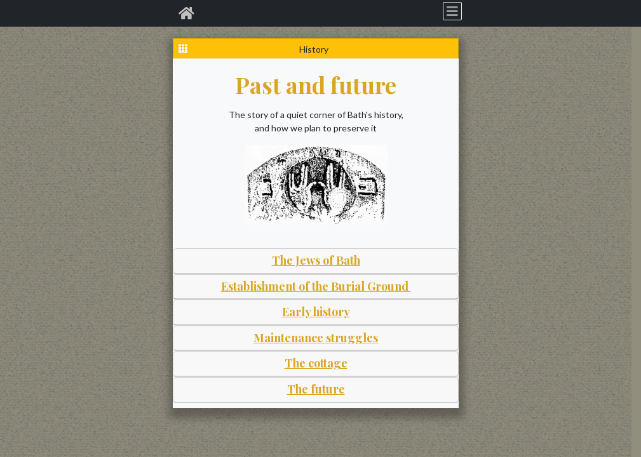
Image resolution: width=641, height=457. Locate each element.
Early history (316, 311)
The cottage (316, 363)
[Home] (186, 13)
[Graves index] (183, 48)
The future (316, 389)
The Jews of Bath (316, 260)
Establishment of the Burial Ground (316, 286)
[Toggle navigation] (452, 11)
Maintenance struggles (315, 337)
